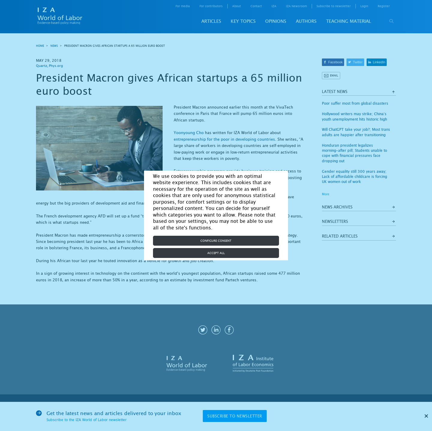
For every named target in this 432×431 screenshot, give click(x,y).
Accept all (216, 253)
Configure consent (215, 240)
